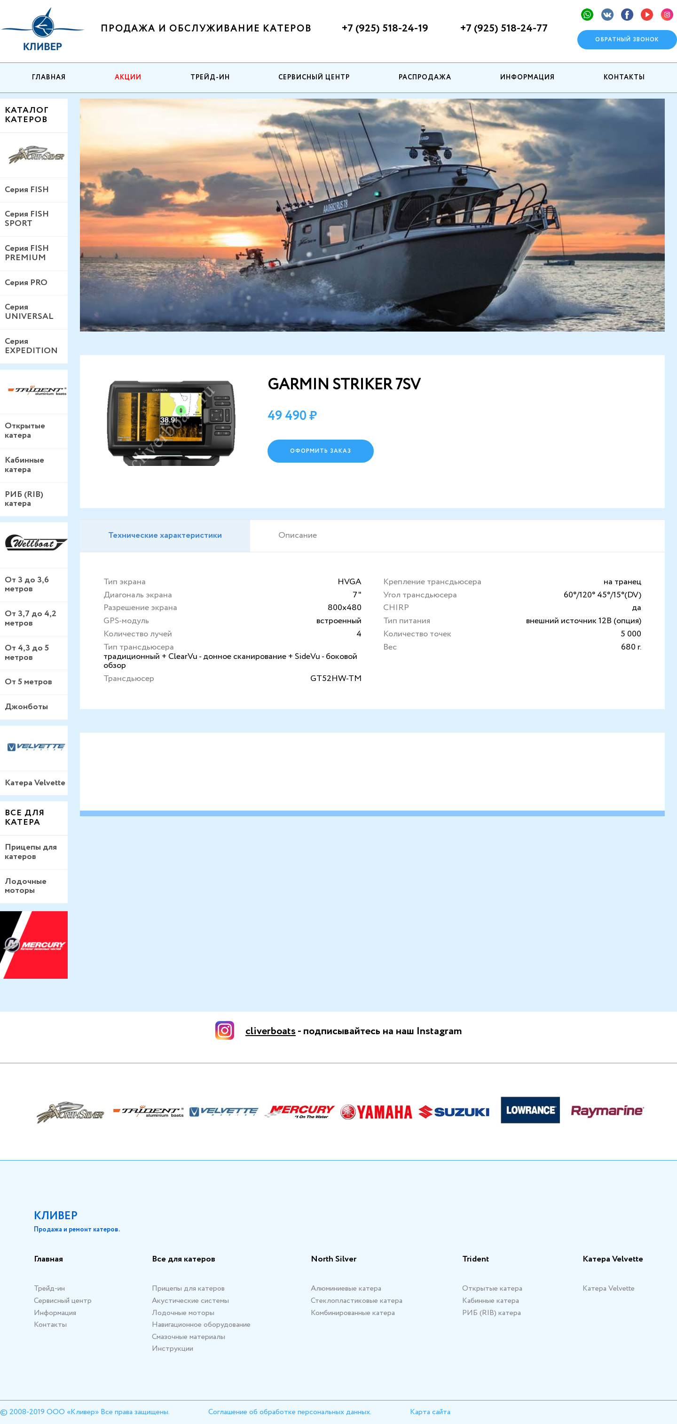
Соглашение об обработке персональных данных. (289, 1412)
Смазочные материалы (188, 1336)
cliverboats (270, 1031)
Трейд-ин (210, 77)
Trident (475, 1259)
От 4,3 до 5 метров (27, 653)
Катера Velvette (35, 783)
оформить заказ (320, 451)
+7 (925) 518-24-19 (385, 28)
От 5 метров (28, 682)
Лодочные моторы (26, 886)
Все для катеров (183, 1259)
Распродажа (425, 77)
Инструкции (172, 1348)
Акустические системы (190, 1300)
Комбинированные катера (353, 1313)
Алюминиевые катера (346, 1288)
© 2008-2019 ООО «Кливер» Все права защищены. (85, 1412)
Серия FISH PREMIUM (27, 253)
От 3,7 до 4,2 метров (30, 618)
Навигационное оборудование (201, 1324)
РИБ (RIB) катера (24, 499)
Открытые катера (25, 430)
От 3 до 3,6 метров (27, 585)
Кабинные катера (24, 465)
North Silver (333, 1259)
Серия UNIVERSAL (29, 312)
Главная (49, 77)
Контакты (624, 77)
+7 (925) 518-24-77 (504, 28)
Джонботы (26, 707)
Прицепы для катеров (31, 852)
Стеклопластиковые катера (356, 1300)
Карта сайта (430, 1412)
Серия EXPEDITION (31, 346)
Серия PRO (26, 283)
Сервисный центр (314, 77)
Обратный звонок (627, 40)
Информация (527, 77)
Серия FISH (27, 190)
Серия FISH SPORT (27, 219)
